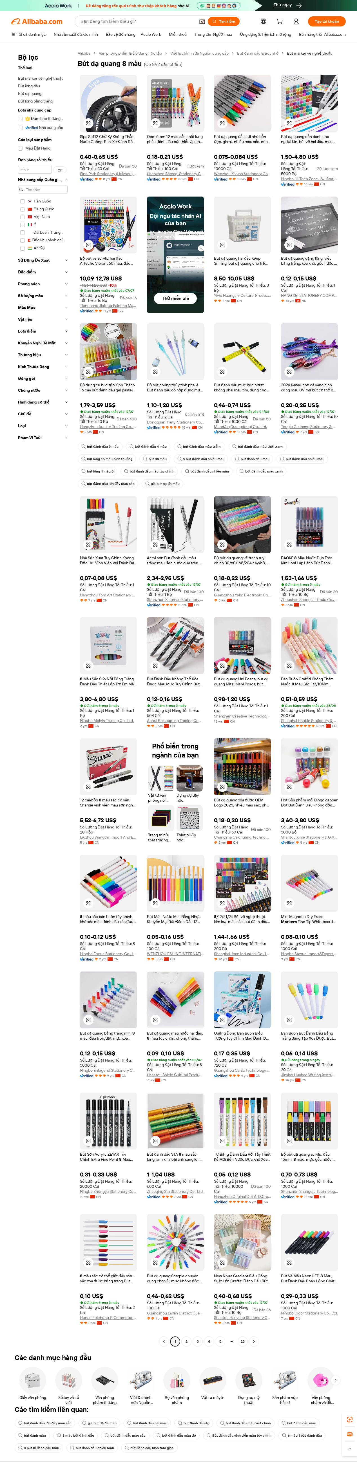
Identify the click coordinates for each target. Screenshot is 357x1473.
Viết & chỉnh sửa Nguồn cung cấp (199, 53)
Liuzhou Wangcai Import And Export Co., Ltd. (108, 837)
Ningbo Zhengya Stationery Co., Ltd (108, 1191)
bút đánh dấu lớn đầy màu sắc (108, 484)
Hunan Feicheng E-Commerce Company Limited (108, 1317)
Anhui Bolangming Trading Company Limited (175, 720)
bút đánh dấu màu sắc (125, 1435)
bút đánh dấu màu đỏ (176, 1435)
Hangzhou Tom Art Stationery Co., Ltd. (108, 595)
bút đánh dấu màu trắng (199, 446)
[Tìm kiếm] (224, 21)
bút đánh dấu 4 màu (148, 446)
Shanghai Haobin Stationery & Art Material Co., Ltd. (309, 720)
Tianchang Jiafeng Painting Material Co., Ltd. (108, 305)
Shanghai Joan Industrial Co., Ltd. (242, 953)
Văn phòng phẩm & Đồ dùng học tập (130, 53)
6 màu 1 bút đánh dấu (302, 1435)
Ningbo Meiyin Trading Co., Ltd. (107, 720)
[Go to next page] (254, 1341)
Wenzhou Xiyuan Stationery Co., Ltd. (242, 173)
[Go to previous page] (164, 1341)
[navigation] (43, 698)
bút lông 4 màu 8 (97, 471)
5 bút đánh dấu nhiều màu (200, 459)
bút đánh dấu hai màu (147, 1423)
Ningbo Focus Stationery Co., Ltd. (108, 953)
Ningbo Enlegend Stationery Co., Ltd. (108, 1070)
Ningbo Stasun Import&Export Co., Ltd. (309, 953)
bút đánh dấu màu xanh (261, 471)
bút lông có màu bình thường (106, 459)
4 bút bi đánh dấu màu (38, 1448)
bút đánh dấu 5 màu (100, 446)
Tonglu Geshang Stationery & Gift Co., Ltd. (309, 426)
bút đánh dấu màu (252, 459)
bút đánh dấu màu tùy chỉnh (149, 471)
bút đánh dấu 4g (193, 1423)
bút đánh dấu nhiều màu (302, 459)
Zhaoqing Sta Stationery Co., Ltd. (175, 1191)
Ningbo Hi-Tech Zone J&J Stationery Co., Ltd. (309, 179)
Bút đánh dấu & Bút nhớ (257, 53)
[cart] (280, 22)
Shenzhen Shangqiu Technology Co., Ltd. (309, 1191)
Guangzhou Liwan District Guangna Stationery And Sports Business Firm (175, 1313)
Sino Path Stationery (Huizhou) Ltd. (108, 173)
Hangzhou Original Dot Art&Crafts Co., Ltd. (242, 1196)
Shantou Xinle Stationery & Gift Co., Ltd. (309, 837)
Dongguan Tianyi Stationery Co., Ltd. (175, 422)
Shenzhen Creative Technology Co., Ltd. (242, 716)
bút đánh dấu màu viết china (245, 1423)
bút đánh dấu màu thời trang (258, 446)
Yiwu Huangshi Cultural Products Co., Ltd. (242, 295)
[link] (349, 1419)
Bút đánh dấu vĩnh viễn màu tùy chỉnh (239, 1435)
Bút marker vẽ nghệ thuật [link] (309, 53)
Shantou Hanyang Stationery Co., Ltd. (242, 1317)
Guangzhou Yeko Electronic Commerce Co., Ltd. (242, 595)
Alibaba (84, 53)
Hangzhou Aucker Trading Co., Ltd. (108, 426)
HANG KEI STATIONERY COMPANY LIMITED (309, 295)
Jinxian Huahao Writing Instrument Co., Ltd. (309, 1075)
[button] (202, 21)
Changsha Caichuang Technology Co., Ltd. (242, 837)
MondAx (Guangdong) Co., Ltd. (240, 426)
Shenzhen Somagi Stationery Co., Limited (175, 173)
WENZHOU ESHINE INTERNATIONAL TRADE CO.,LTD (175, 953)
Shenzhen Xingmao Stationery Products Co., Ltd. (175, 599)
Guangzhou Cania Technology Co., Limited (242, 1070)
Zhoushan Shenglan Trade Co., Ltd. (309, 599)
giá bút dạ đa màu (162, 484)
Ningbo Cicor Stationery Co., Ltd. (309, 1313)
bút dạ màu (155, 459)
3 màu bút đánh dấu (75, 1435)
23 (243, 1341)
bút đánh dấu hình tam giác (149, 1448)
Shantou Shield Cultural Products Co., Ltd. (175, 1075)
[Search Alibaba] (137, 21)
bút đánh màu (32, 1435)
